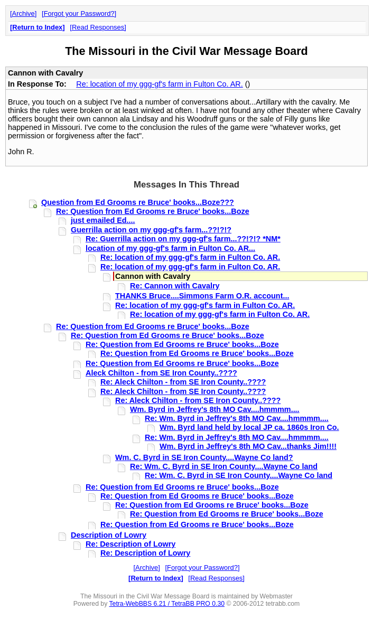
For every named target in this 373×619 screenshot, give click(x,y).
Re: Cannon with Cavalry (175, 286)
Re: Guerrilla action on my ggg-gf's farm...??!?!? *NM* (183, 239)
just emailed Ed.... (103, 220)
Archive (23, 13)
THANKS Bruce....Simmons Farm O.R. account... (202, 296)
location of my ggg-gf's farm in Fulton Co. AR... (170, 248)
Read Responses (98, 27)
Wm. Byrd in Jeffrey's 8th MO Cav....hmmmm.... (215, 409)
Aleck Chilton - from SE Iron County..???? (161, 373)
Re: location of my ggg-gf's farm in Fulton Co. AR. (159, 84)
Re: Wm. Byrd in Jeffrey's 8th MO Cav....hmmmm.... (237, 418)
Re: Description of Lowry (130, 544)
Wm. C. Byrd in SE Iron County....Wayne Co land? (204, 457)
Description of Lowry (108, 535)
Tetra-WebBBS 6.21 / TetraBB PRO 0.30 (167, 603)
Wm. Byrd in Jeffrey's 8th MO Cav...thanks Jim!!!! (248, 446)
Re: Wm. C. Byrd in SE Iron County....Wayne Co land (224, 466)
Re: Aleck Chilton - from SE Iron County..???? (183, 382)
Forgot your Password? (79, 13)
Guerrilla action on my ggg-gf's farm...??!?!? (151, 230)
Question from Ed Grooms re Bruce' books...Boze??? (137, 202)
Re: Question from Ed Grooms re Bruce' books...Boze (152, 211)
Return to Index (37, 27)
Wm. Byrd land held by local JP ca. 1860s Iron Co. (249, 427)
